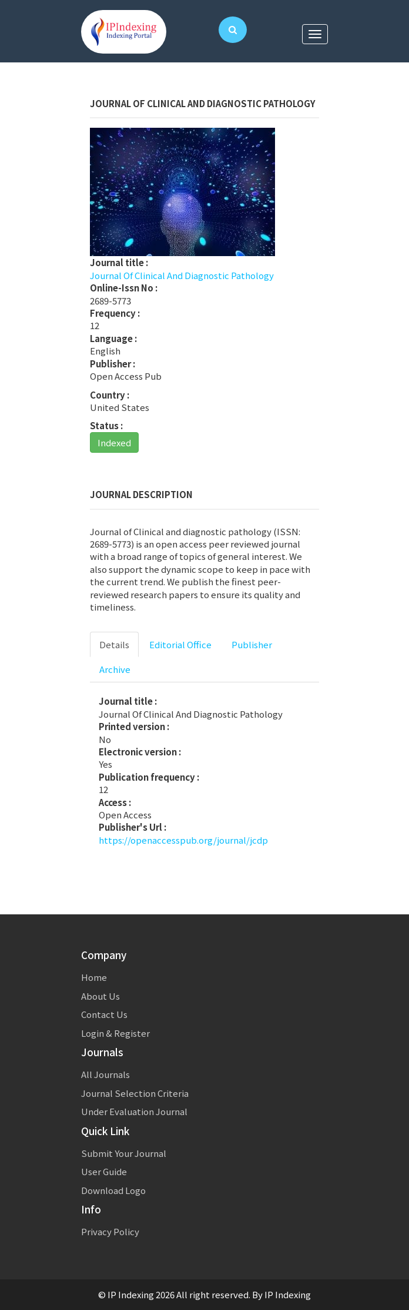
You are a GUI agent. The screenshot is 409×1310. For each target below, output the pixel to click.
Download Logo (113, 1190)
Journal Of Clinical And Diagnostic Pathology (182, 275)
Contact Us (104, 1014)
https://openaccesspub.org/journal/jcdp (183, 840)
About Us (100, 996)
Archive (114, 669)
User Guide (104, 1171)
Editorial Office (180, 644)
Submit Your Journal (123, 1153)
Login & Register (115, 1033)
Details (114, 644)
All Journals (105, 1074)
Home (94, 977)
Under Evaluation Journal (134, 1111)
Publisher (252, 644)
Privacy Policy (110, 1231)
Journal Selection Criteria (135, 1093)
